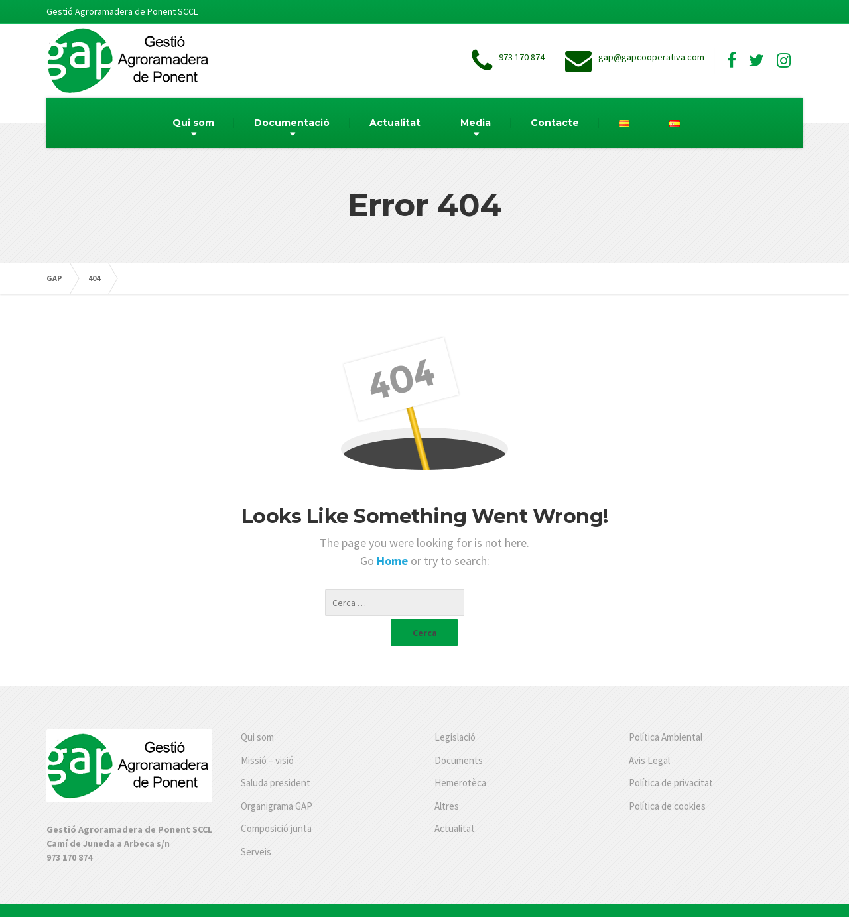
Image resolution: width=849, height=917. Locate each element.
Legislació (455, 710)
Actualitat (395, 123)
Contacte (555, 123)
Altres (446, 779)
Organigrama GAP (276, 779)
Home (394, 560)
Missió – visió (267, 733)
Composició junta (276, 802)
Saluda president (275, 756)
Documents (458, 733)
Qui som (193, 123)
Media (475, 123)
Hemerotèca (460, 756)
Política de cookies (667, 779)
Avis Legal (649, 733)
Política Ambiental (665, 710)
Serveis (256, 825)
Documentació (292, 123)
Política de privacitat (671, 756)
